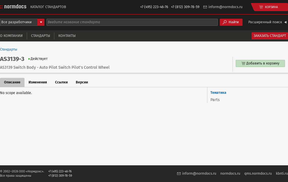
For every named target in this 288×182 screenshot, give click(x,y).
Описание (12, 82)
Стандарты (40, 36)
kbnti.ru (282, 173)
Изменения (38, 82)
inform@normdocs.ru (225, 7)
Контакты (67, 36)
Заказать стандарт (270, 36)
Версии (82, 82)
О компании (11, 36)
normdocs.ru (230, 173)
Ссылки (61, 82)
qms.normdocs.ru (258, 173)
